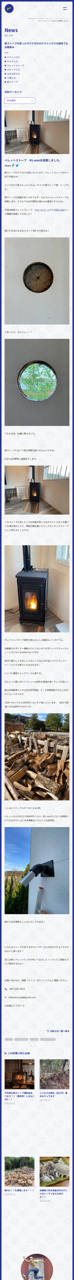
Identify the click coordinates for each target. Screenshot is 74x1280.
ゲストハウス (13, 57)
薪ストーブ (12, 82)
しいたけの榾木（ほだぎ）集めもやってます (53, 1095)
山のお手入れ (13, 73)
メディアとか (13, 69)
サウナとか (12, 61)
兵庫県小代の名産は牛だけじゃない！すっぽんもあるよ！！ (53, 1193)
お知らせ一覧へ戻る (59, 1031)
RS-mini (60, 210)
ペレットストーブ (15, 65)
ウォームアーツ (42, 210)
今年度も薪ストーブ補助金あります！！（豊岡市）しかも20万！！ (19, 1096)
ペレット (34, 1039)
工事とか (11, 78)
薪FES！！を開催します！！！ (19, 1190)
